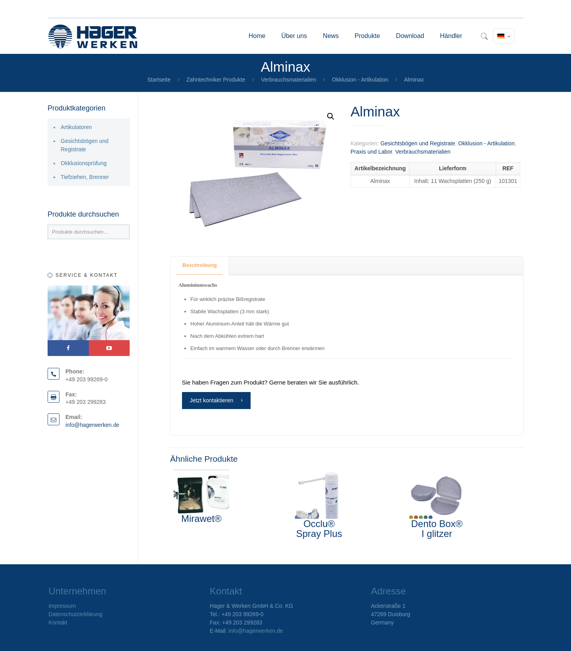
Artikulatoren (76, 127)
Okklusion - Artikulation (360, 79)
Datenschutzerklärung (75, 614)
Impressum (62, 606)
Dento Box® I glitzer (437, 528)
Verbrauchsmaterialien (288, 79)
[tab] (200, 265)
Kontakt (57, 622)
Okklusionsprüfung (84, 163)
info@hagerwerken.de (92, 425)
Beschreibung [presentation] (199, 265)
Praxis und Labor (371, 151)
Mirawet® (201, 518)
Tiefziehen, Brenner (85, 177)
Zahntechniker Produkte (215, 79)
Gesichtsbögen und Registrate (417, 143)
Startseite (159, 79)
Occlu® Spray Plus (319, 528)
